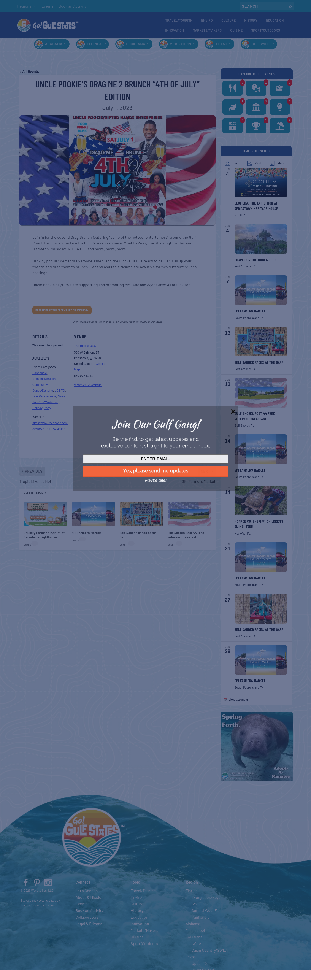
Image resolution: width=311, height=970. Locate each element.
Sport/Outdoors (265, 31)
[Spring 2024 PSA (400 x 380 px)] (257, 781)
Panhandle (39, 375)
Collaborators (87, 918)
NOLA (196, 945)
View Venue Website (88, 387)
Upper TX (200, 965)
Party (47, 410)
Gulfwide (261, 45)
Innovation (174, 31)
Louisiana (135, 45)
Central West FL (205, 912)
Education (275, 21)
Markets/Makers (207, 31)
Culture (228, 21)
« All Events (29, 73)
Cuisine (236, 31)
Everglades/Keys (206, 899)
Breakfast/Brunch (44, 381)
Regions (24, 6)
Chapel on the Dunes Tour (255, 261)
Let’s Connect (87, 892)
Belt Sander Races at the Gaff (138, 536)
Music (62, 398)
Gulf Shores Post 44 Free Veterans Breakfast (186, 536)
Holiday (37, 410)
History (250, 21)
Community (40, 386)
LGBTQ (60, 392)
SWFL (197, 905)
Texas (221, 45)
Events (47, 6)
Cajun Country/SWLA (210, 951)
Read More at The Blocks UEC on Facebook (62, 312)
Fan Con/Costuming (45, 404)
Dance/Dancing (42, 392)
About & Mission (89, 899)
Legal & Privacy (89, 925)
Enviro (207, 21)
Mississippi (180, 45)
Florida (94, 45)
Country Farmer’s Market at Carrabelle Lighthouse (44, 536)
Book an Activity (72, 6)
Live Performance (44, 398)
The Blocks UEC (85, 347)
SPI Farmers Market (86, 534)
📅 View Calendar (236, 701)
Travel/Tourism (178, 21)
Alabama (53, 45)
